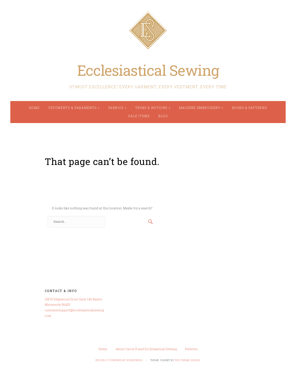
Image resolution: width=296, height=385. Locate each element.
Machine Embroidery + (201, 108)
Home (34, 108)
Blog (163, 116)
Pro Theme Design (187, 360)
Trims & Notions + (153, 108)
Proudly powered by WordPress (119, 360)
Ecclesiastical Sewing (148, 70)
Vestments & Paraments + (74, 108)
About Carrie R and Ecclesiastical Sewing (146, 349)
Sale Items (139, 116)
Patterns (191, 349)
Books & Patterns (249, 108)
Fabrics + (117, 108)
